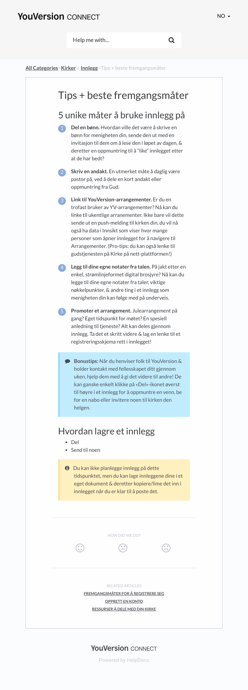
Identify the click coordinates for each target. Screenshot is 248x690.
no (221, 16)
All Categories (42, 68)
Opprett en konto (124, 601)
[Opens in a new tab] (124, 647)
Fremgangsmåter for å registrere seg (124, 593)
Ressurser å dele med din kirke (124, 609)
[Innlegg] (89, 68)
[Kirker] (68, 68)
